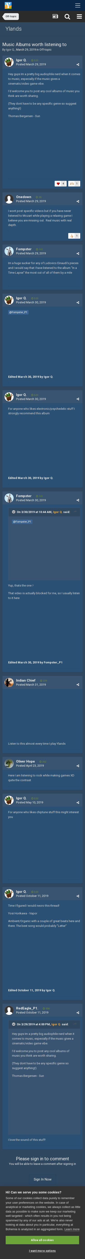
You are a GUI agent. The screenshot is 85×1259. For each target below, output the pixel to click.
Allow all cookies (42, 1240)
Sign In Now (42, 1179)
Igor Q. (10, 49)
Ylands (13, 29)
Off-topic (45, 49)
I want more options (42, 1250)
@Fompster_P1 (18, 312)
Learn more (71, 1229)
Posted (31, 64)
